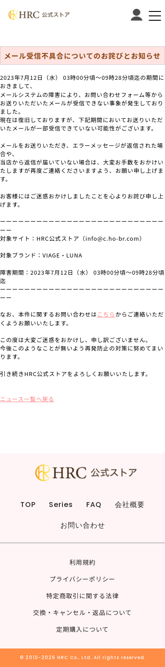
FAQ (94, 504)
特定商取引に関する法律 (82, 595)
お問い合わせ (82, 525)
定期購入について (82, 629)
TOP (28, 504)
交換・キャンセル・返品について (82, 612)
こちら (106, 314)
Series (61, 504)
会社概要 (130, 504)
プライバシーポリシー (83, 578)
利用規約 (83, 562)
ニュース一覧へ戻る (27, 399)
